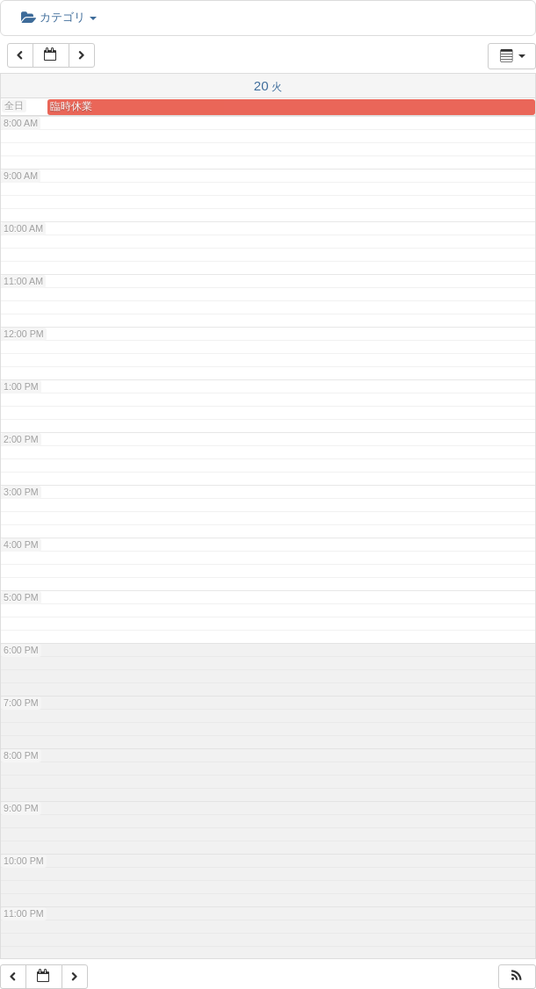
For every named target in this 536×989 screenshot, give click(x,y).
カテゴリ (59, 17)
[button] (516, 977)
